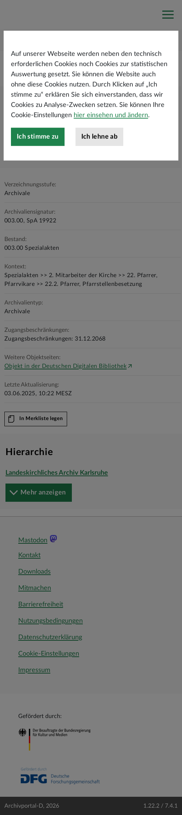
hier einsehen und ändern (111, 133)
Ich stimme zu (38, 155)
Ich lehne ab (99, 155)
